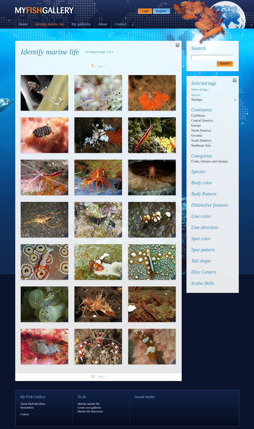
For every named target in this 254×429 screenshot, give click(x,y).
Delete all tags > (200, 89)
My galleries (81, 24)
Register (161, 11)
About (102, 24)
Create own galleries (89, 407)
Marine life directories (90, 411)
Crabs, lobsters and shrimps (209, 161)
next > (101, 66)
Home (23, 24)
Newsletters (27, 407)
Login (145, 11)
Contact (121, 24)
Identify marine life (49, 24)
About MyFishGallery (32, 403)
